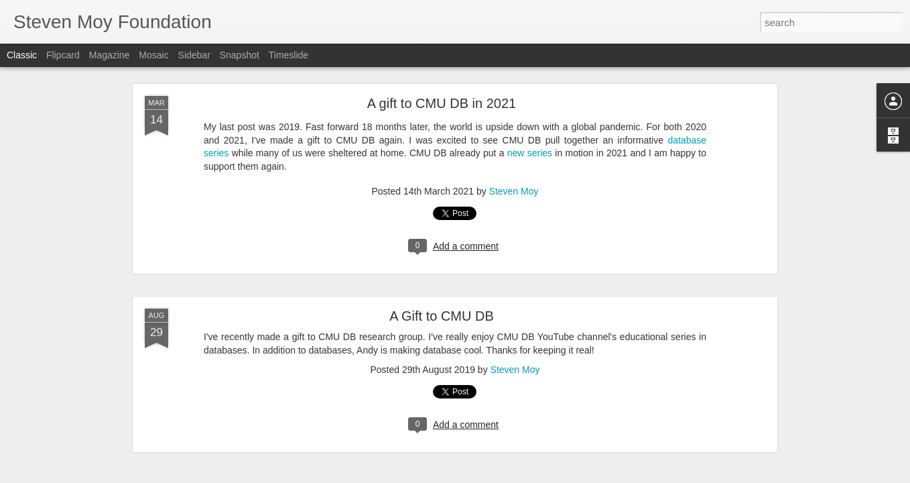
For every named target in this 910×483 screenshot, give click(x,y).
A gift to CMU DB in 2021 (441, 103)
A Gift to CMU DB (441, 316)
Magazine (109, 55)
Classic (22, 55)
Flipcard (63, 55)
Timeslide (288, 55)
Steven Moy (514, 191)
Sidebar (194, 55)
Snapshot (239, 55)
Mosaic (153, 55)
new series (529, 153)
